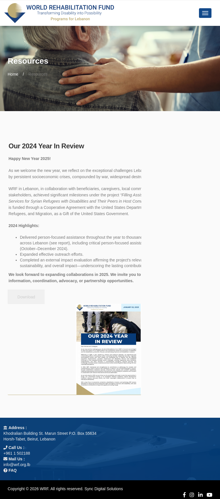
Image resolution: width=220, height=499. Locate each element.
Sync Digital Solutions (103, 488)
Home (13, 74)
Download (26, 297)
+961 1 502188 (16, 453)
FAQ (13, 470)
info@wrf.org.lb (16, 464)
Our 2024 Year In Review (46, 146)
